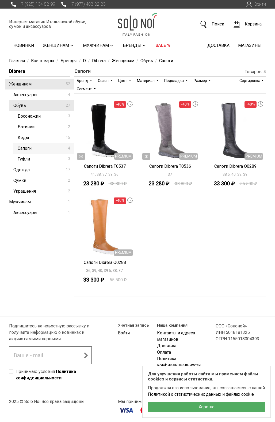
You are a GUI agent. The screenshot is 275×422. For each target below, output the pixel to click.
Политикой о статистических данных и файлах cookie (201, 394)
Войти (255, 4)
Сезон (103, 81)
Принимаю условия (46, 374)
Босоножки (44, 116)
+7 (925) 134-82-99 (32, 4)
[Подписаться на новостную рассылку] (85, 355)
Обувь (41, 105)
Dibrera (17, 71)
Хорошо (206, 406)
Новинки (23, 45)
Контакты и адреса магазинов (176, 336)
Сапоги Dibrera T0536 (170, 166)
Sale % (162, 45)
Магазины (250, 45)
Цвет (123, 81)
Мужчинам (98, 45)
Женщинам (58, 45)
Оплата (164, 352)
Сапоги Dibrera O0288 (105, 262)
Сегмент (85, 89)
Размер (201, 81)
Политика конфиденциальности (179, 362)
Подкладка (174, 81)
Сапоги (44, 148)
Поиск (212, 24)
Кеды (44, 137)
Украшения (41, 191)
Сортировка (249, 81)
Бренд (83, 81)
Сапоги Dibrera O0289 (235, 166)
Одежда (41, 170)
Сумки (41, 180)
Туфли (44, 159)
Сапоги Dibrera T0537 (105, 166)
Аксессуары (41, 95)
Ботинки (44, 127)
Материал (146, 81)
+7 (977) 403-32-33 (82, 4)
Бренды (135, 45)
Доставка (218, 45)
